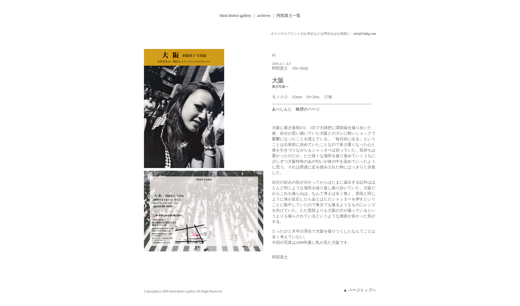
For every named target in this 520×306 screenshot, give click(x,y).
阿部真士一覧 (288, 15)
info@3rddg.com (365, 33)
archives (264, 15)
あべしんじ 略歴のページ (296, 109)
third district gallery (235, 15)
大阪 (278, 80)
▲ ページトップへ (359, 290)
